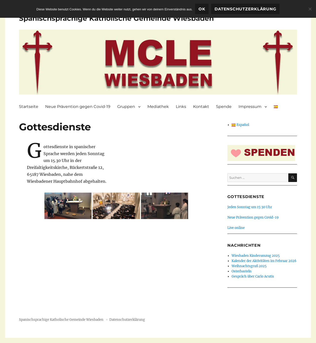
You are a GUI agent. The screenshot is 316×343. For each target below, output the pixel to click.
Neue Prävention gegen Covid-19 (77, 106)
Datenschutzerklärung (127, 320)
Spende (224, 106)
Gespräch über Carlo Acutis (253, 276)
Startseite (28, 106)
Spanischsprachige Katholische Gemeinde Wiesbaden (116, 18)
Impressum (249, 106)
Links (181, 106)
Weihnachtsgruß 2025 (249, 266)
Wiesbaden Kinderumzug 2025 (256, 256)
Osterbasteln (242, 271)
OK (201, 9)
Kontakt (201, 106)
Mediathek (158, 106)
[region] (158, 62)
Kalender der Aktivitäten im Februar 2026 (264, 261)
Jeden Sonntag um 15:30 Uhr (249, 207)
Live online (236, 228)
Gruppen (126, 106)
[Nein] (309, 8)
